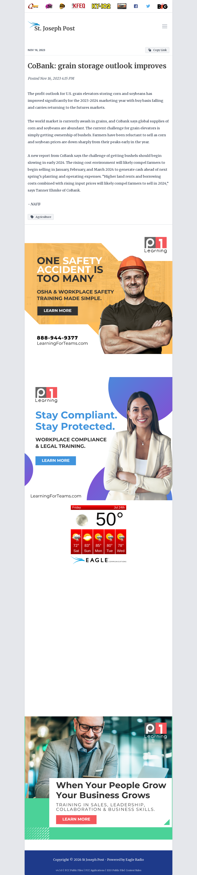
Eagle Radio (135, 860)
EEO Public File (115, 870)
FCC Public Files (74, 870)
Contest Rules (133, 870)
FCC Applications (95, 870)
